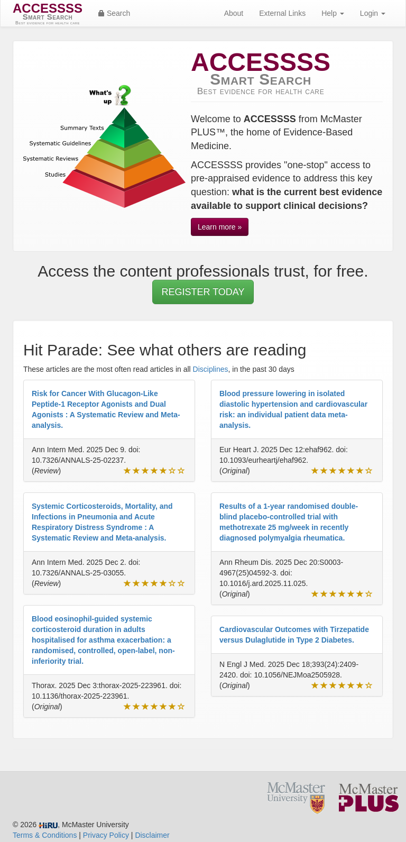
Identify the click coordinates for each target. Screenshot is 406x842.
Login (372, 13)
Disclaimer (152, 835)
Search (114, 13)
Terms (45, 835)
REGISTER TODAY (202, 292)
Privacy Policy (106, 835)
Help (332, 13)
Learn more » (220, 227)
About (234, 13)
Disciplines (210, 369)
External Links (282, 13)
